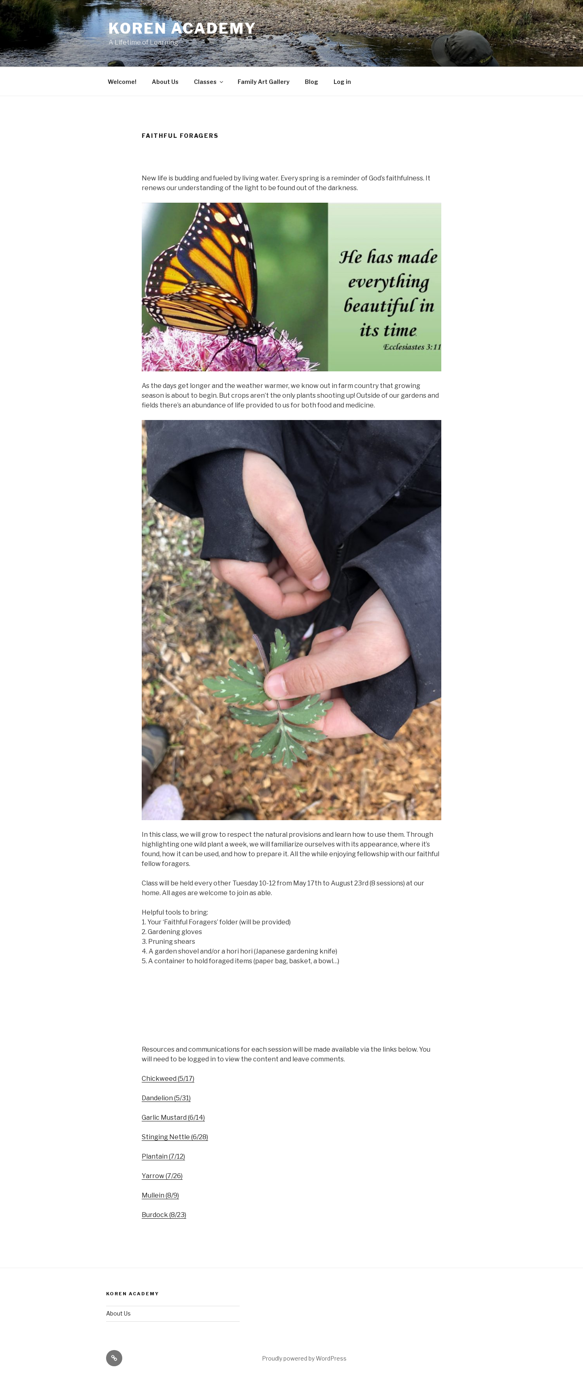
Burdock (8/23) (164, 1215)
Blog (311, 81)
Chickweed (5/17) (168, 1078)
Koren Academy (182, 28)
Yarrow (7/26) (162, 1176)
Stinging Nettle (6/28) (175, 1137)
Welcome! (122, 81)
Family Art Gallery (263, 81)
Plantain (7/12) (163, 1156)
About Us (165, 81)
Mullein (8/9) (160, 1195)
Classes (209, 81)
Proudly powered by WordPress (304, 1358)
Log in (342, 81)
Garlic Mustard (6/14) (173, 1117)
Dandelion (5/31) (166, 1098)
